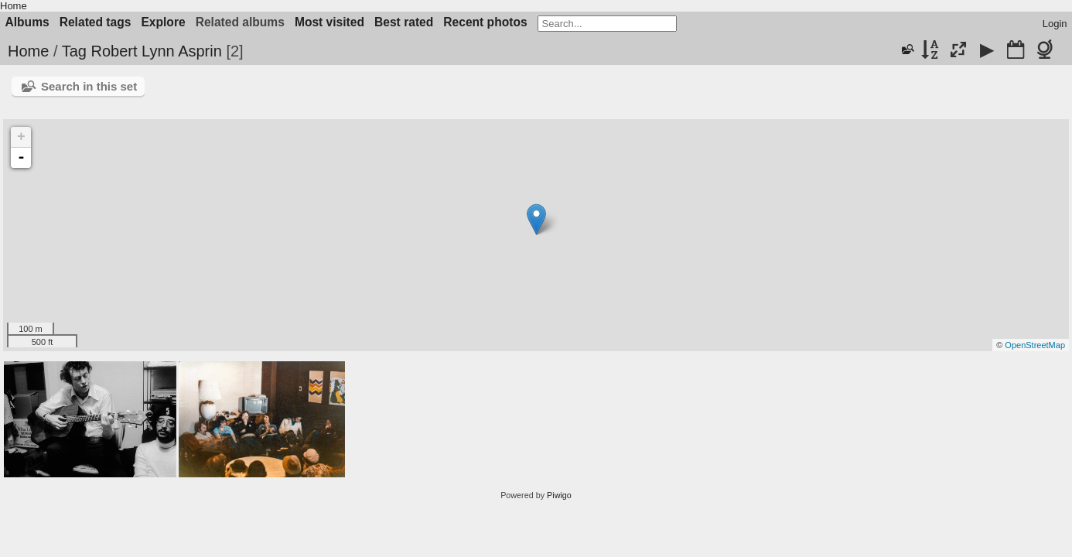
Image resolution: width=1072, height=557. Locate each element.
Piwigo (559, 495)
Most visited (329, 22)
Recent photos (485, 22)
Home (13, 6)
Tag (74, 51)
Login (1055, 23)
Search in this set (89, 86)
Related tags (95, 22)
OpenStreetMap (1035, 345)
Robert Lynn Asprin (155, 51)
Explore (163, 22)
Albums (27, 22)
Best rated (403, 22)
